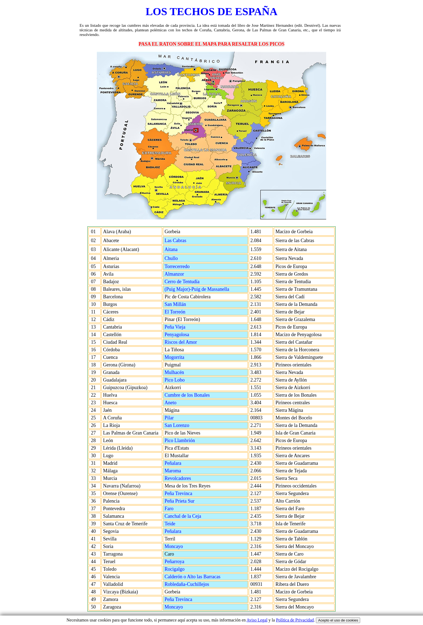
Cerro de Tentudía (182, 281)
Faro (182, 508)
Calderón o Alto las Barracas (196, 576)
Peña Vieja (183, 327)
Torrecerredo (181, 266)
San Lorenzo (190, 425)
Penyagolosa (184, 334)
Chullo (184, 258)
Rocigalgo (188, 569)
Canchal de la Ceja (191, 516)
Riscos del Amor (189, 342)
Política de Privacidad (295, 620)
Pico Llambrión (188, 440)
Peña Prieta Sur (187, 501)
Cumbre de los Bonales (195, 395)
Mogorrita (182, 357)
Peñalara (186, 463)
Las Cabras (186, 240)
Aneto (184, 402)
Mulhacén (182, 372)
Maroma (186, 470)
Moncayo (187, 546)
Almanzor (188, 274)
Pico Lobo (182, 380)
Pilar (182, 417)
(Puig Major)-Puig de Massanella (197, 289)
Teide (183, 523)
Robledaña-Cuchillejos (195, 584)
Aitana (184, 249)
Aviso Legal (257, 620)
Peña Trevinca (186, 493)
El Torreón (183, 312)
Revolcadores (191, 478)
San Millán (186, 304)
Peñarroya (188, 561)
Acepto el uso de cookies (338, 620)
